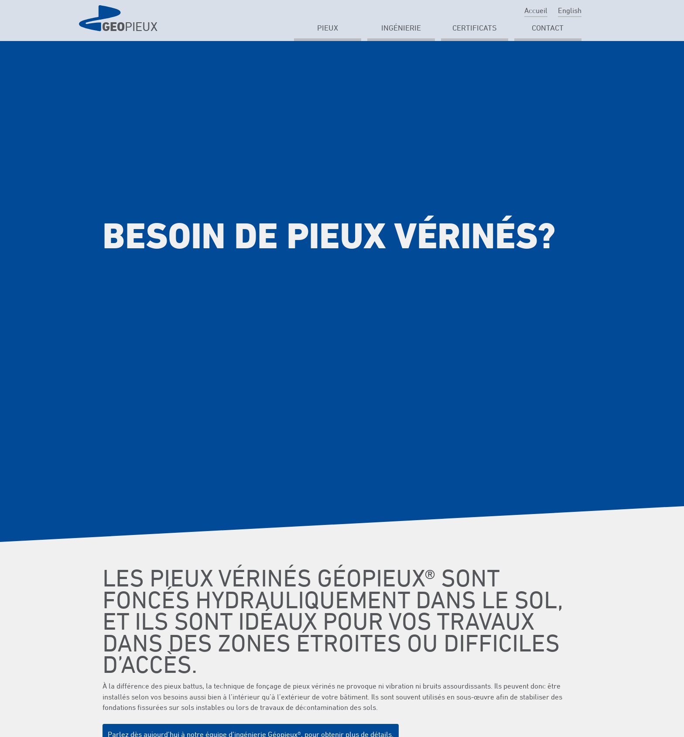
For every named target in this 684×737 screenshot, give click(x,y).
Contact (548, 27)
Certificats (474, 27)
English (569, 10)
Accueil (535, 10)
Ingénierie (401, 27)
